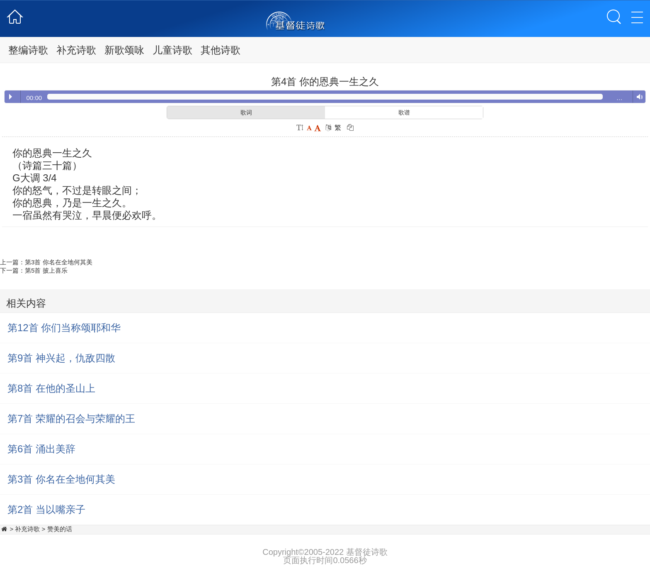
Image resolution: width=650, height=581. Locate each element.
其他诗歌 (220, 50)
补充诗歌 (76, 50)
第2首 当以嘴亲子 (46, 509)
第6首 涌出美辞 (41, 448)
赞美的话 (59, 528)
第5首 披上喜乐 (46, 270)
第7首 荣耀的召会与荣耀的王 (71, 418)
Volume (638, 97)
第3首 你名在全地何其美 (58, 262)
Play (10, 97)
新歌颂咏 (124, 50)
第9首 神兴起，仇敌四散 (61, 358)
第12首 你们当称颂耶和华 (64, 327)
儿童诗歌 (172, 50)
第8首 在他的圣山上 (51, 388)
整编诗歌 (28, 50)
